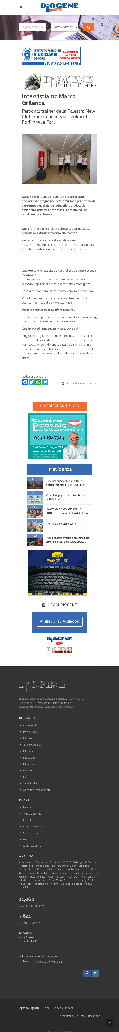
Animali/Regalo (27, 877)
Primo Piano (30, 732)
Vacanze (42, 880)
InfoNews (28, 738)
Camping (81, 880)
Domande (34, 873)
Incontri (55, 884)
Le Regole (81, 1016)
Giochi (73, 866)
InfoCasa (28, 751)
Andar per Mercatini (34, 846)
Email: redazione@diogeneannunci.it (43, 956)
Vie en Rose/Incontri (71, 884)
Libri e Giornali (60, 866)
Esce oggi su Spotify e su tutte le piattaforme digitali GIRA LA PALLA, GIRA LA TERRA (65, 485)
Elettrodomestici (41, 866)
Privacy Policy (66, 1016)
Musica (27, 807)
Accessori (61, 877)
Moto (59, 880)
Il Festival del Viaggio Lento (61, 524)
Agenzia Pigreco (29, 1008)
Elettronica (41, 863)
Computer (54, 863)
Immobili (23, 888)
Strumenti (93, 863)
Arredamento (26, 863)
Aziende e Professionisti (36, 790)
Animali (50, 870)
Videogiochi (79, 863)
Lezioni (62, 873)
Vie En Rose (25, 884)
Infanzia (60, 870)
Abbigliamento (49, 873)
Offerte (23, 873)
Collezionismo (26, 870)
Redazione (94, 1016)
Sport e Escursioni (33, 833)
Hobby (70, 870)
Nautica (92, 880)
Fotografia (24, 866)
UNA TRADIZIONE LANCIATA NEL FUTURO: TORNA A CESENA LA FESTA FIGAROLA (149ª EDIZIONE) (67, 513)
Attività (22, 880)
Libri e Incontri (31, 820)
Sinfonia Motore (32, 783)
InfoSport (28, 771)
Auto (51, 880)
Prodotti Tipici (41, 884)
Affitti (82, 877)
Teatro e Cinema (32, 814)
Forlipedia (28, 777)
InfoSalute (29, 764)
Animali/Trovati (45, 877)
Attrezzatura (82, 870)
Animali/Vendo (90, 873)
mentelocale (30, 725)
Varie (93, 870)
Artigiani (88, 884)
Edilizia (40, 870)
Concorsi (73, 877)
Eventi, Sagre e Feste (34, 827)
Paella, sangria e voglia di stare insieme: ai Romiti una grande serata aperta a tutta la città (68, 542)
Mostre (27, 840)
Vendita (91, 877)
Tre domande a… (32, 745)
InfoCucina (29, 758)
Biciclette (84, 866)
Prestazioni (74, 873)
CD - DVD (66, 863)
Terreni (32, 880)
